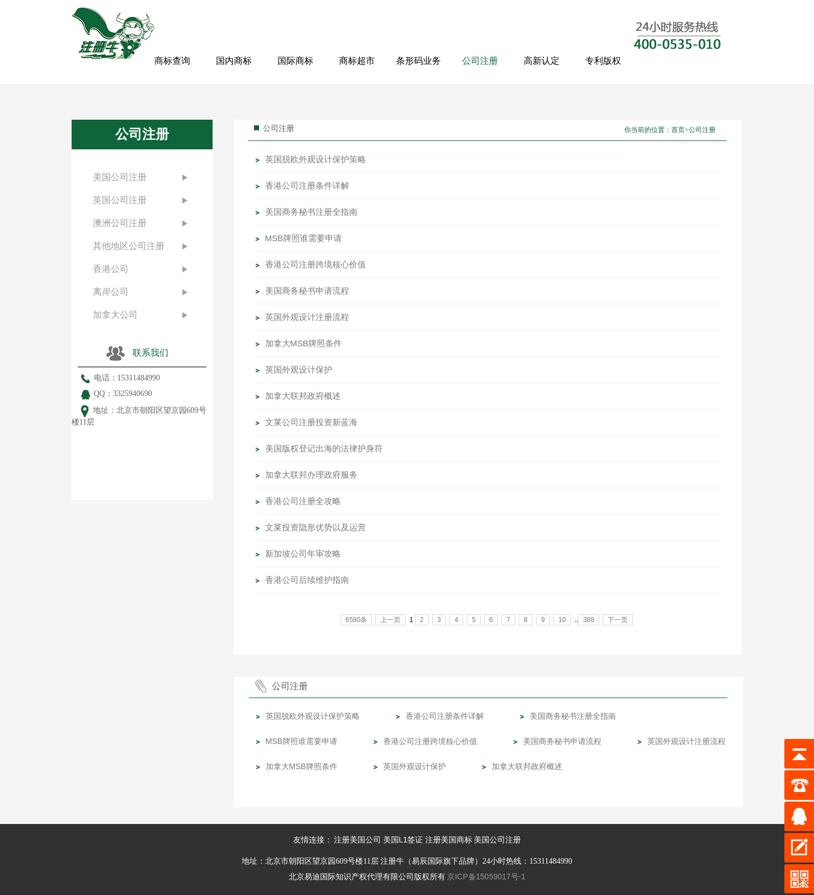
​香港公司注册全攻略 (303, 501)
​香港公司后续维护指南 (307, 580)
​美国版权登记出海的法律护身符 (324, 448)
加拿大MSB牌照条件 (303, 343)
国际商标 (295, 60)
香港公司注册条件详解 (307, 185)
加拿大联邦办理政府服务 (311, 474)
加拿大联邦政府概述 (303, 396)
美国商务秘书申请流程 (307, 290)
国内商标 (234, 60)
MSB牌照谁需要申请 (303, 238)
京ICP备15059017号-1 (486, 876)
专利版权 (603, 60)
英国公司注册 (120, 200)
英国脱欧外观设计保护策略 (315, 159)
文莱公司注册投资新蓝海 (311, 422)
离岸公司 (111, 291)
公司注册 (480, 60)
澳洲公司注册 (120, 223)
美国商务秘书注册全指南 (311, 211)
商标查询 (172, 60)
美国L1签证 (403, 839)
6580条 (356, 620)
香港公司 (111, 269)
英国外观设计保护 (298, 369)
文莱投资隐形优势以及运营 (315, 527)
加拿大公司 (115, 314)
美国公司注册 (120, 177)
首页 (678, 130)
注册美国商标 (448, 839)
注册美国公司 (357, 839)
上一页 (390, 620)
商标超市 (357, 60)
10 (562, 620)
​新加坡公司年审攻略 (303, 553)
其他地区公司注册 (128, 246)
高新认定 (541, 60)
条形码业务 (418, 60)
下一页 (618, 620)
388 (588, 620)
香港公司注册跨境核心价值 (315, 264)
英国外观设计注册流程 (307, 317)
